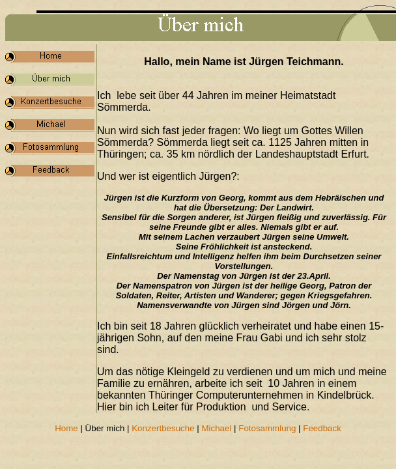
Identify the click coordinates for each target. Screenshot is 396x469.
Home (66, 428)
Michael (216, 428)
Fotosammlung (267, 428)
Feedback (322, 428)
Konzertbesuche (163, 428)
